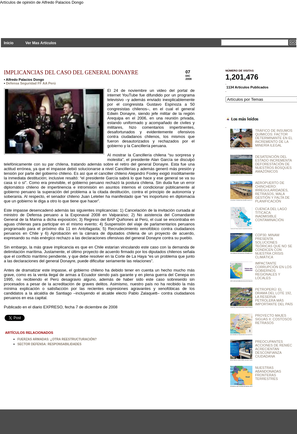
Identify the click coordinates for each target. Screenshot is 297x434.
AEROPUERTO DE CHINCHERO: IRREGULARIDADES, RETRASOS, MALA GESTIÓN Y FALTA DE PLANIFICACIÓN (272, 192)
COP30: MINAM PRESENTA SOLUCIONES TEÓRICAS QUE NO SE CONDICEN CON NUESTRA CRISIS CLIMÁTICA (273, 246)
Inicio (9, 43)
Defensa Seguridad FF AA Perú (31, 83)
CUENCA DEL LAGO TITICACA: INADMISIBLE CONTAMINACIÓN (271, 214)
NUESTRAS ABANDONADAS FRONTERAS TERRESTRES (268, 373)
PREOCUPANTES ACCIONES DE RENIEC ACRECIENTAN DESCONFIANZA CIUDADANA (273, 349)
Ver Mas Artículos (40, 43)
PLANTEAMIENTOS (56, 17)
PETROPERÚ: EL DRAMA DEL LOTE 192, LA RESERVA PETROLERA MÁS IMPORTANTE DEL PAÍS (274, 296)
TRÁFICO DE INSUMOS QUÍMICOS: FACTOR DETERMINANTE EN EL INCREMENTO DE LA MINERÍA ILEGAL (273, 138)
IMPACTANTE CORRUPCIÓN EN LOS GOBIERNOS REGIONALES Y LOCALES (273, 270)
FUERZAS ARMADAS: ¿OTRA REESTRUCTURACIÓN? (57, 339)
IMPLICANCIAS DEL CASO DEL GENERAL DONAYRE (71, 72)
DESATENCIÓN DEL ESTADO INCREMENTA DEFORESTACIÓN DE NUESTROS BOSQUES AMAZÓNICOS (273, 164)
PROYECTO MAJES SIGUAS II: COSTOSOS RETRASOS (273, 319)
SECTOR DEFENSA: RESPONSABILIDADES (50, 344)
